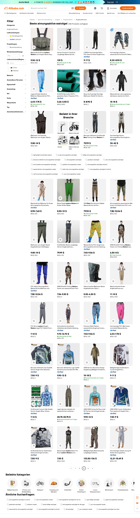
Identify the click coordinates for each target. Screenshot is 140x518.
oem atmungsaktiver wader (71, 174)
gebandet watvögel (14, 504)
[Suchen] (80, 8)
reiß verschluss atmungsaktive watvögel (44, 174)
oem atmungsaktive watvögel (113, 160)
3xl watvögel (68, 509)
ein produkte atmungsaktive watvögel (43, 164)
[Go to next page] (92, 468)
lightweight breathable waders (41, 155)
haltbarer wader (31, 504)
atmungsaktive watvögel (72, 160)
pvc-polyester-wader (84, 509)
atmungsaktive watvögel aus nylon (107, 509)
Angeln (57, 19)
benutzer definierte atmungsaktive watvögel (45, 160)
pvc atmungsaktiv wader (97, 504)
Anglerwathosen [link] (81, 19)
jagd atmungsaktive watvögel (113, 500)
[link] (137, 497)
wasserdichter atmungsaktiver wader (43, 169)
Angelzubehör (68, 19)
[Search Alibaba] (50, 8)
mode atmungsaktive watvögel (66, 155)
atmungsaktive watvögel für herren (69, 500)
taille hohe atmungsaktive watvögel (72, 169)
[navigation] (16, 244)
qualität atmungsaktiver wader (70, 164)
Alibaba (32, 19)
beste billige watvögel (48, 504)
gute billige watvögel (92, 500)
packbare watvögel (92, 160)
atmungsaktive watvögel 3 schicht (99, 169)
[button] (72, 8)
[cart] (102, 8)
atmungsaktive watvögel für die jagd (72, 504)
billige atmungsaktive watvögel (91, 155)
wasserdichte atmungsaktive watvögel (20, 509)
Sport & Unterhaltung (45, 19)
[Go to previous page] (71, 468)
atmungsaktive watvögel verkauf (96, 164)
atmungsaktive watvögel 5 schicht (48, 509)
